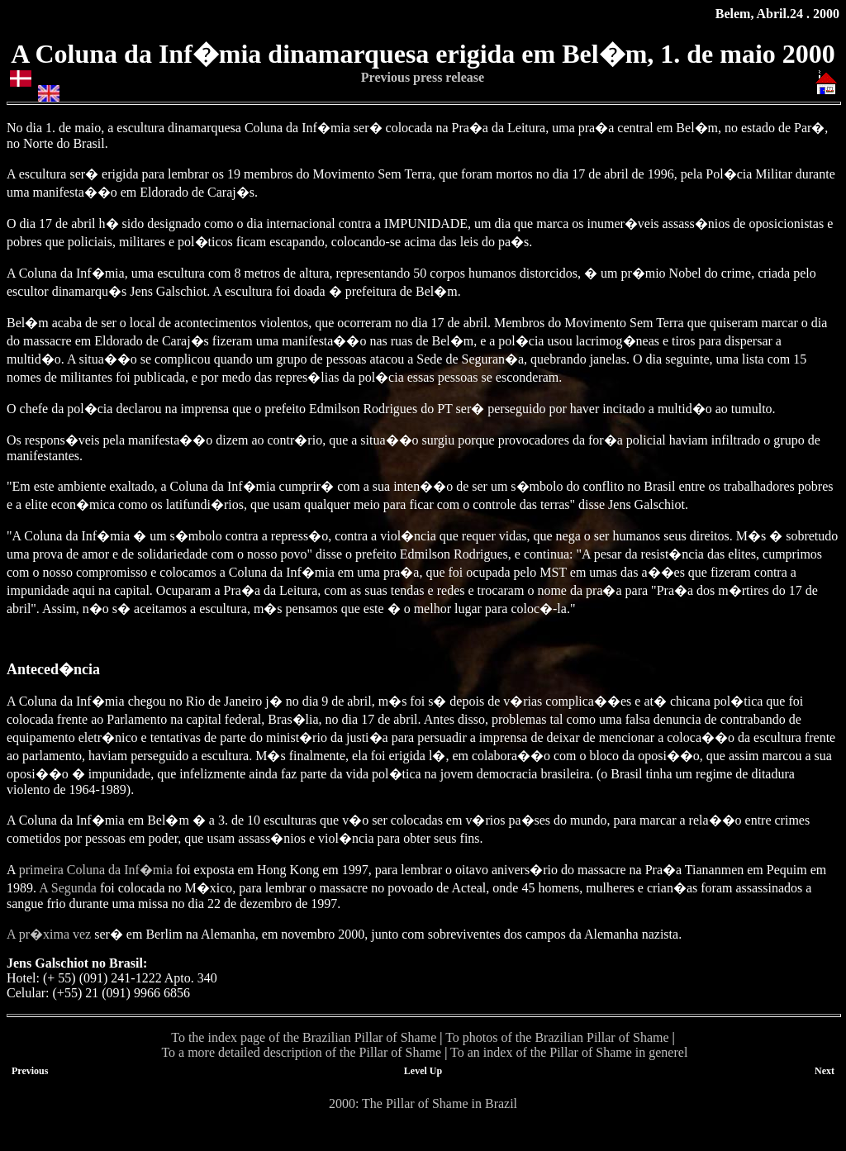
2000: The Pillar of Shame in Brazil (423, 1103)
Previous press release (422, 77)
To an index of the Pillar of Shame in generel (568, 1052)
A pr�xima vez (49, 934)
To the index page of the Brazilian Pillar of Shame (303, 1037)
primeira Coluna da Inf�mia (96, 870)
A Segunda (68, 888)
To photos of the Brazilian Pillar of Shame (556, 1037)
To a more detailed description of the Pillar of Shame (301, 1052)
